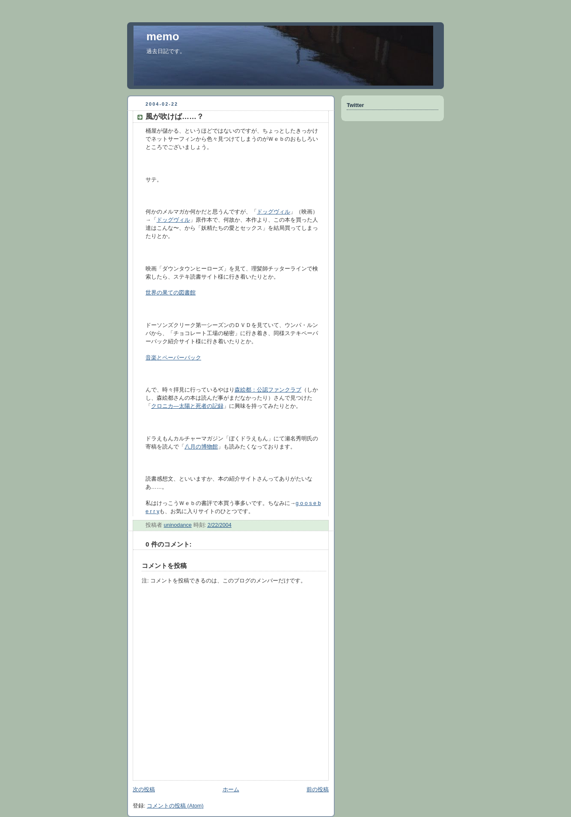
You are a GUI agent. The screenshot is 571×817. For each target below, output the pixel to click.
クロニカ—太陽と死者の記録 (187, 406)
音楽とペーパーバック (173, 358)
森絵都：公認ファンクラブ (268, 390)
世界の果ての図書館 (171, 293)
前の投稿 (317, 790)
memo (162, 36)
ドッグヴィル (273, 212)
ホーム (231, 790)
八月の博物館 (201, 447)
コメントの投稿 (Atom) (175, 806)
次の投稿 (144, 790)
